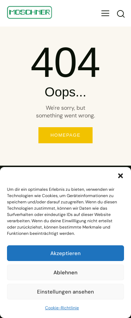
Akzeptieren (65, 253)
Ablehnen (65, 272)
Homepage (65, 135)
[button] (120, 175)
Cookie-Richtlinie (62, 308)
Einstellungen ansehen (65, 291)
